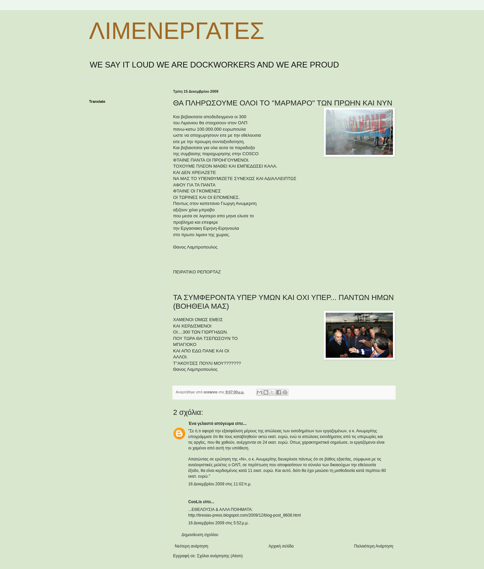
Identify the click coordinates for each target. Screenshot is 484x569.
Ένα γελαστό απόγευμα (211, 423)
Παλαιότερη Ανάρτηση (373, 546)
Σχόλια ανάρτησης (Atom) (220, 556)
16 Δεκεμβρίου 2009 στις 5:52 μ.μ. (218, 523)
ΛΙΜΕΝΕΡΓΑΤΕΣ (176, 31)
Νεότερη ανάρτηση (191, 546)
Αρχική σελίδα (281, 546)
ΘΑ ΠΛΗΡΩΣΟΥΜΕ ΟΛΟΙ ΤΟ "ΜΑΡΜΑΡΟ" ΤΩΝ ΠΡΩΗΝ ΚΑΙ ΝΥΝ (282, 103)
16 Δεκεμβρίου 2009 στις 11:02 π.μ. (219, 484)
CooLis (195, 501)
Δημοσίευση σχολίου (200, 534)
